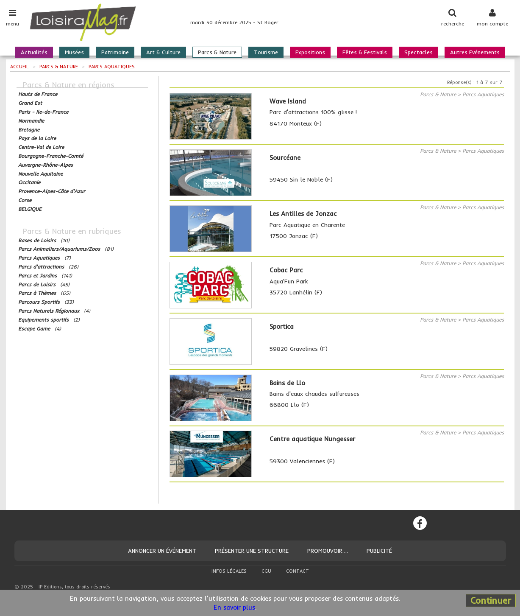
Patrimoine (115, 52)
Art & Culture (163, 52)
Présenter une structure (252, 550)
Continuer (490, 600)
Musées (74, 52)
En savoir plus (234, 607)
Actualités (34, 52)
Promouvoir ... (327, 550)
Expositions (310, 52)
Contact (297, 571)
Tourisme (266, 52)
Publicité (379, 550)
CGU (266, 571)
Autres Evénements (475, 52)
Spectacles (418, 52)
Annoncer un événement (162, 550)
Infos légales (229, 571)
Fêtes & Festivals (364, 52)
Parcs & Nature (217, 52)
